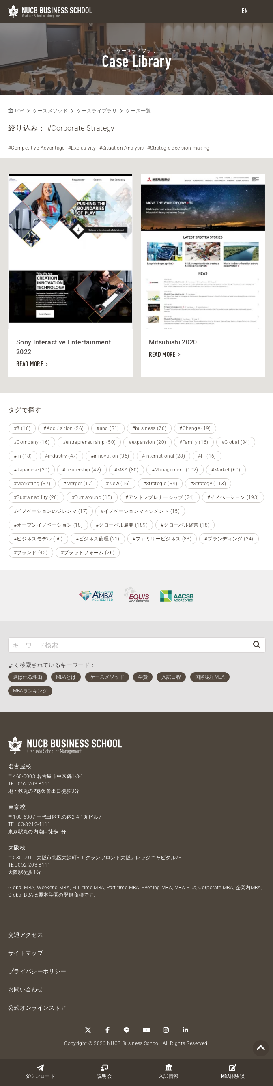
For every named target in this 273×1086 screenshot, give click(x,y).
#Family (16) (194, 442)
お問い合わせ (25, 989)
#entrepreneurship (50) (89, 442)
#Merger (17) (78, 483)
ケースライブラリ (97, 111)
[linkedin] (185, 1030)
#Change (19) (195, 428)
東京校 (17, 807)
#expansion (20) (147, 442)
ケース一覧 (138, 111)
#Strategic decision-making (178, 148)
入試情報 (168, 1071)
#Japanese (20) (31, 470)
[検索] (256, 645)
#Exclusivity (82, 148)
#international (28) (163, 456)
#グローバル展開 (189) (122, 525)
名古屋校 (19, 766)
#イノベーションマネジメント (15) (140, 511)
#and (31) (108, 428)
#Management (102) (175, 470)
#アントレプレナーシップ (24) (159, 497)
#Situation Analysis (121, 148)
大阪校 (17, 847)
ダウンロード (40, 1071)
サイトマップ (25, 953)
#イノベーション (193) (233, 497)
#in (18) (23, 456)
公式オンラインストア (37, 1007)
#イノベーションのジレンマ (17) (51, 511)
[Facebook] (107, 1030)
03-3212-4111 (34, 824)
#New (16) (118, 483)
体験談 (233, 1072)
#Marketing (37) (32, 483)
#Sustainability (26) (36, 497)
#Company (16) (32, 442)
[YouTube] (146, 1030)
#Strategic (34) (160, 483)
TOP (16, 111)
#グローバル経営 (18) (185, 525)
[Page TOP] (261, 1048)
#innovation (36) (110, 456)
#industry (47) (61, 456)
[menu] (259, 12)
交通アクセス (25, 934)
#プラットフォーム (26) (88, 552)
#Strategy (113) (208, 483)
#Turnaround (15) (92, 497)
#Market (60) (226, 470)
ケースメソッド (50, 111)
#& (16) (22, 428)
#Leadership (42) (81, 470)
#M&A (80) (126, 470)
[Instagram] (166, 1030)
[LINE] (127, 1030)
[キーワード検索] (128, 645)
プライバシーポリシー (37, 971)
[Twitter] (88, 1030)
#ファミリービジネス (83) (162, 539)
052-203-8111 (34, 784)
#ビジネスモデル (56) (38, 539)
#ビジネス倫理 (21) (98, 539)
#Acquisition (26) (63, 428)
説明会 (104, 1071)
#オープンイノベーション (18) (48, 525)
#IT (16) (207, 456)
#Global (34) (235, 442)
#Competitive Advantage (36, 148)
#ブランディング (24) (229, 539)
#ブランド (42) (31, 552)
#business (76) (149, 428)
